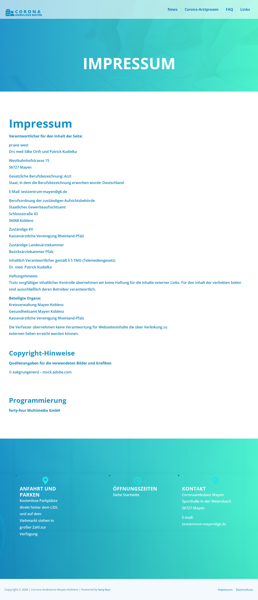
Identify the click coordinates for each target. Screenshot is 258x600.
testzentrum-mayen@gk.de (205, 523)
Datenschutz (245, 589)
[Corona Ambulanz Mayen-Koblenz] (23, 13)
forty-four (105, 589)
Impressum (225, 589)
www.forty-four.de (25, 417)
